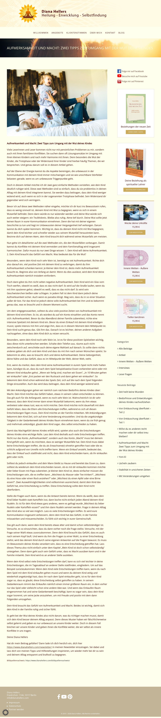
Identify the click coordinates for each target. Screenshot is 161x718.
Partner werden (16, 709)
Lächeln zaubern (127, 463)
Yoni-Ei (122, 456)
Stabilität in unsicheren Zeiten (134, 469)
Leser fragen (125, 374)
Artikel (122, 354)
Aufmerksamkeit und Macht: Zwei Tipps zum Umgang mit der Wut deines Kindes (134, 446)
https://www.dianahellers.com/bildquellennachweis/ (48, 660)
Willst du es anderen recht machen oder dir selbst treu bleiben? (133, 432)
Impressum (14, 703)
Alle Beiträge (125, 348)
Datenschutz (15, 706)
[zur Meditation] (135, 232)
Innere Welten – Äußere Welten (135, 361)
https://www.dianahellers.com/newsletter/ (29, 647)
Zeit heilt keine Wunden (131, 391)
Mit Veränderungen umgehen (134, 476)
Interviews (124, 367)
